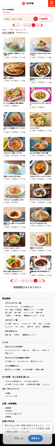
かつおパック (26, 324)
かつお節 (8, 324)
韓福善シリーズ (29, 309)
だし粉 (42, 315)
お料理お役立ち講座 (33, 384)
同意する (35, 438)
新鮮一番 (39, 312)
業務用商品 (46, 326)
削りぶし (16, 324)
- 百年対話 (8, 411)
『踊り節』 (18, 315)
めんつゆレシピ (23, 361)
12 (29, 25)
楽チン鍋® (8, 312)
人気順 (11, 29)
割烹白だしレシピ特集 (12, 369)
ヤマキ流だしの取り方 (31, 381)
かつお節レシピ (10, 361)
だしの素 (47, 324)
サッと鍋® (40, 309)
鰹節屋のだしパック (30, 315)
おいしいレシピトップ (12, 350)
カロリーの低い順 (8, 32)
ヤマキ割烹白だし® (27, 306)
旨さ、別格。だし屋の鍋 (13, 309)
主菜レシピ (35, 350)
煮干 (34, 324)
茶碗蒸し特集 (39, 369)
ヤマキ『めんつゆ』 (11, 306)
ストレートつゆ (28, 312)
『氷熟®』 (8, 315)
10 (23, 280)
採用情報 (8, 417)
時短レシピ (8, 353)
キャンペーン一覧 (11, 396)
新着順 (4, 29)
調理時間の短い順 (22, 32)
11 (25, 25)
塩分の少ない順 (20, 29)
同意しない (20, 438)
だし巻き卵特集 (27, 369)
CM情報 (7, 393)
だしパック (8, 326)
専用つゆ (30, 326)
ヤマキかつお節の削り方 (13, 381)
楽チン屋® (17, 312)
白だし (22, 326)
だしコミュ (46, 384)
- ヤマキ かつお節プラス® (13, 414)
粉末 (40, 324)
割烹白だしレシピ (36, 361)
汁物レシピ (45, 350)
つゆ (16, 326)
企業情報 (8, 408)
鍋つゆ (38, 326)
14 (38, 25)
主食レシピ (26, 350)
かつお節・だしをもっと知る (14, 384)
